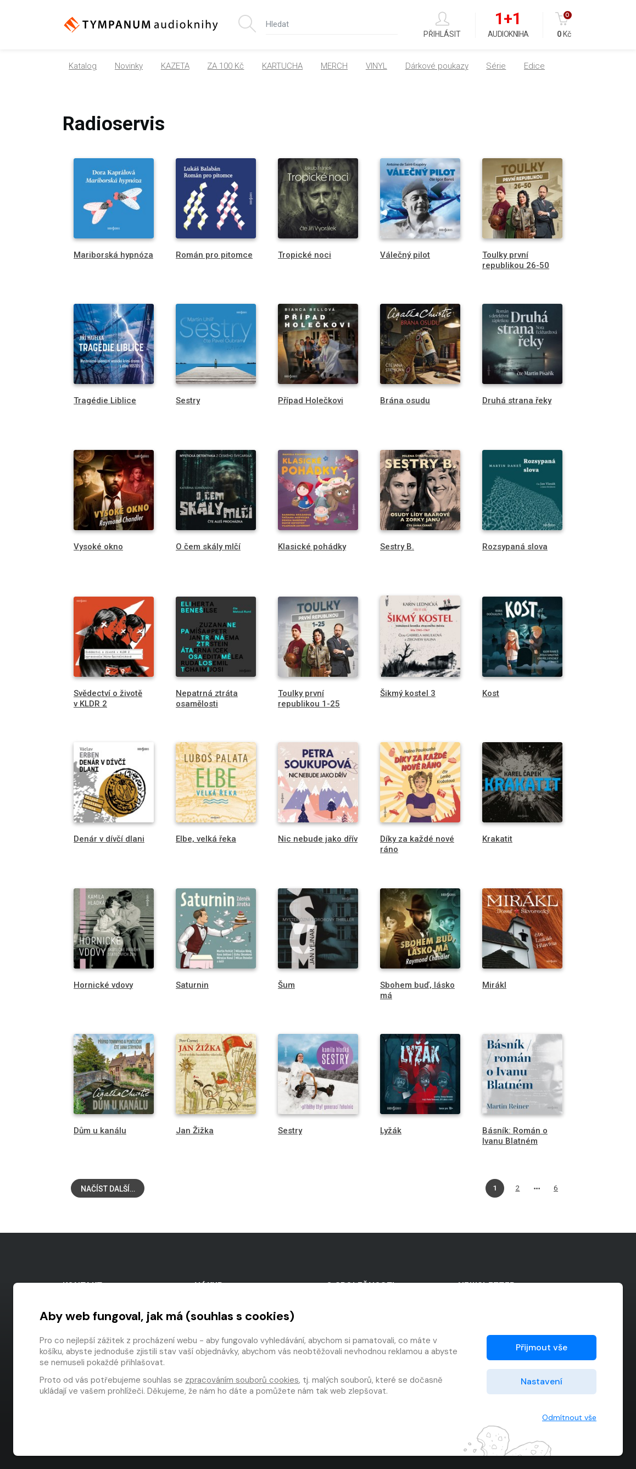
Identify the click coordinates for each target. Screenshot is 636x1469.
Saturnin (192, 985)
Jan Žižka (195, 1131)
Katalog (83, 68)
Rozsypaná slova (515, 547)
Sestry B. (397, 547)
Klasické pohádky (312, 547)
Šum (286, 985)
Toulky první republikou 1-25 (309, 698)
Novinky (129, 68)
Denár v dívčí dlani (109, 839)
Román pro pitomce (214, 255)
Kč (564, 25)
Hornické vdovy (103, 985)
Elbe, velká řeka (206, 839)
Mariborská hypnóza (113, 255)
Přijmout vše (541, 1347)
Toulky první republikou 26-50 (515, 260)
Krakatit (497, 839)
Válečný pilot (405, 255)
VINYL (376, 68)
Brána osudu (405, 400)
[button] (538, 67)
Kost (490, 693)
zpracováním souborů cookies (242, 1380)
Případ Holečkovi (310, 400)
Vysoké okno (98, 547)
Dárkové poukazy (436, 68)
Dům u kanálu (100, 1131)
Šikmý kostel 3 (408, 693)
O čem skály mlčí (208, 547)
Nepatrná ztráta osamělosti (207, 698)
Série (496, 68)
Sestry (188, 400)
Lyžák (390, 1131)
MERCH (334, 68)
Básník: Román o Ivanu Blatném (515, 1136)
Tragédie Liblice (105, 400)
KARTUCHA (282, 68)
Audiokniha (508, 25)
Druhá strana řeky (516, 400)
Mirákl (494, 985)
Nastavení (541, 1381)
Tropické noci (304, 255)
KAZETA (175, 68)
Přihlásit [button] (442, 25)
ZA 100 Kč (225, 68)
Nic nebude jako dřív (318, 839)
